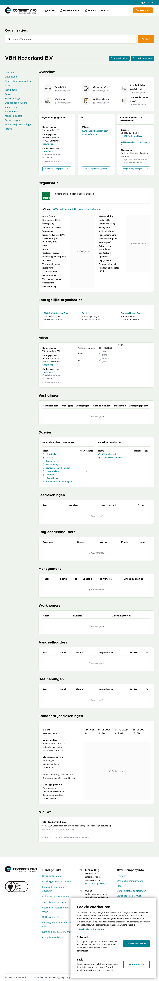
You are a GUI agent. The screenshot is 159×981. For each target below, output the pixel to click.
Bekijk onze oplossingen (96, 883)
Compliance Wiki (51, 937)
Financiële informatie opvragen (53, 888)
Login (142, 2)
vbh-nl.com (47, 151)
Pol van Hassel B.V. (131, 313)
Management (11, 107)
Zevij (84, 313)
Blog (119, 885)
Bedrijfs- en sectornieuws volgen (55, 909)
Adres (8, 85)
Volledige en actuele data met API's (57, 924)
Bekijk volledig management (135, 168)
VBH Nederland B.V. (133, 136)
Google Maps (48, 143)
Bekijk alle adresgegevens (56, 168)
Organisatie (49, 10)
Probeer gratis (143, 10)
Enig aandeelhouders (16, 102)
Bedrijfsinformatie (51, 875)
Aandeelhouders (13, 115)
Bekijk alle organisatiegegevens (96, 168)
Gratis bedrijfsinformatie (130, 895)
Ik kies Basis (136, 964)
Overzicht (10, 72)
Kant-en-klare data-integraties (58, 931)
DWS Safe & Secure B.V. (56, 313)
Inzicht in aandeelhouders (55, 896)
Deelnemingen (12, 120)
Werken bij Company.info (130, 880)
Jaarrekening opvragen (54, 901)
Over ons (121, 875)
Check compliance (142, 58)
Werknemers (11, 111)
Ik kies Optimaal (136, 943)
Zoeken (145, 39)
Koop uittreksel (119, 58)
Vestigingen (11, 89)
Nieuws (8, 128)
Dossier (9, 94)
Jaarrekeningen (13, 98)
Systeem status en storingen (131, 890)
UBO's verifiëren (50, 916)
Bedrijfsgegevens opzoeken (56, 881)
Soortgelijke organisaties (18, 80)
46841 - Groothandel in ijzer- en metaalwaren (95, 132)
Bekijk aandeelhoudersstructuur (135, 142)
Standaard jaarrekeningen (18, 124)
